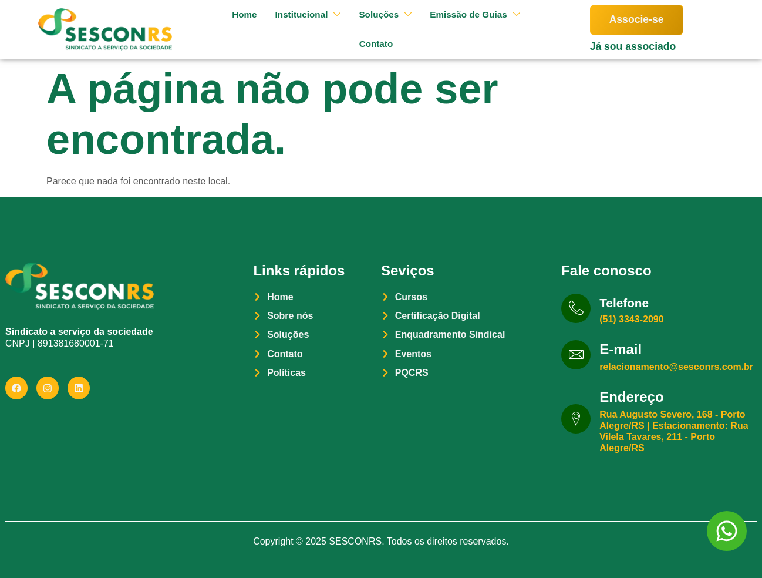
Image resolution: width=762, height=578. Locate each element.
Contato (371, 44)
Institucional (301, 14)
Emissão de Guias (474, 14)
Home (235, 14)
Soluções (381, 14)
